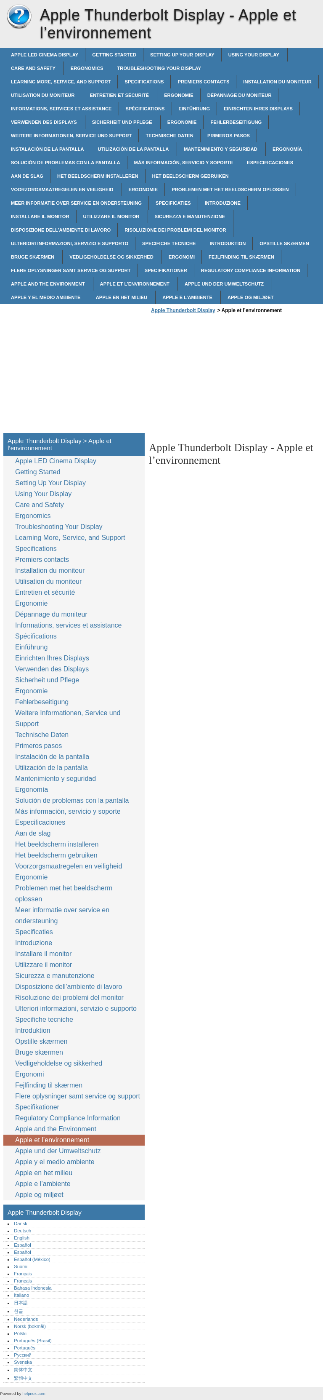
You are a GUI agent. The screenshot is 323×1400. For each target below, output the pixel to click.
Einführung (194, 108)
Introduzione (223, 203)
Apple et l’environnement (135, 283)
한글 (18, 1311)
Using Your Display (254, 54)
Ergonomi (182, 256)
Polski (20, 1333)
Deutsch (22, 1230)
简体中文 (23, 1369)
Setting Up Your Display (182, 54)
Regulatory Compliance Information (250, 270)
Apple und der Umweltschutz (225, 283)
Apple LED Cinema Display (44, 54)
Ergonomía (287, 149)
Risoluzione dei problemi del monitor (175, 229)
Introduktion (228, 243)
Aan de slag (27, 176)
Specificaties (173, 203)
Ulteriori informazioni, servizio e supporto (69, 243)
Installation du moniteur (277, 81)
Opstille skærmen (284, 243)
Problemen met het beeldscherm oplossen (230, 189)
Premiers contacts (203, 81)
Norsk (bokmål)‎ (30, 1326)
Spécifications (145, 108)
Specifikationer (166, 270)
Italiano (21, 1295)
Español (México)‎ (32, 1259)
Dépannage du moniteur (239, 95)
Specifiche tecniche (169, 243)
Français (23, 1273)
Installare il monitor (40, 216)
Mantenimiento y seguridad (221, 149)
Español (22, 1245)
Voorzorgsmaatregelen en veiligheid (63, 189)
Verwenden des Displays (44, 122)
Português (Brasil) (33, 1340)
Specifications (144, 81)
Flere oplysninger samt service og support (71, 270)
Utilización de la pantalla (134, 149)
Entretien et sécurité (120, 95)
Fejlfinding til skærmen (241, 256)
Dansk (20, 1223)
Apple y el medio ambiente (46, 297)
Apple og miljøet (251, 297)
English (21, 1237)
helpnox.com (33, 1393)
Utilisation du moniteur (43, 95)
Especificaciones (270, 162)
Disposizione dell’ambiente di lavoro (61, 229)
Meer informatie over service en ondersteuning (76, 203)
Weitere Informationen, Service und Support (71, 135)
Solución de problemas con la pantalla (65, 162)
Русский (23, 1354)
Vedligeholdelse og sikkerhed (112, 256)
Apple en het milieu (122, 297)
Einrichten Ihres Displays (258, 108)
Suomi (20, 1266)
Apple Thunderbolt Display (19, 16)
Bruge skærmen (33, 256)
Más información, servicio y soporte (183, 162)
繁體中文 (23, 1378)
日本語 (21, 1302)
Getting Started (114, 54)
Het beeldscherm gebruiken (191, 176)
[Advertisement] (219, 376)
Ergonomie (178, 95)
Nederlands (26, 1319)
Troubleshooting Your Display (159, 68)
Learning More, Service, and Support (61, 81)
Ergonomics (87, 68)
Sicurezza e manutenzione (191, 216)
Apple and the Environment (48, 283)
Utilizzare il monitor (112, 216)
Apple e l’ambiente (188, 297)
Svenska (23, 1362)
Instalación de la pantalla (47, 149)
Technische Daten (169, 135)
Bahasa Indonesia (33, 1287)
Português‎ (24, 1347)
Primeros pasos (228, 135)
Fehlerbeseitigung (236, 122)
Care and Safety (34, 68)
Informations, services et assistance (61, 108)
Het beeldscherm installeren (97, 176)
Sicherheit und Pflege (123, 122)
